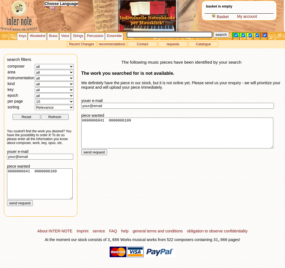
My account (247, 16)
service (99, 237)
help (124, 237)
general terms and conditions (158, 237)
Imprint (83, 237)
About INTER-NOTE (54, 237)
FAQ (113, 237)
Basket (220, 16)
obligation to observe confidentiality (217, 237)
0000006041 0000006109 (40, 186)
